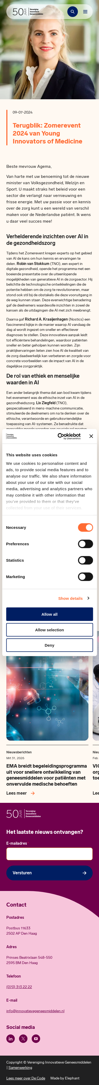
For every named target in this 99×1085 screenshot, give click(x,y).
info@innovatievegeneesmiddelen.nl (35, 1011)
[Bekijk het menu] (85, 11)
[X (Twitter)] (23, 1038)
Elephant (72, 1078)
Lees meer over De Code (25, 1078)
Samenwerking (20, 1067)
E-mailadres (17, 843)
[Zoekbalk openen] (72, 11)
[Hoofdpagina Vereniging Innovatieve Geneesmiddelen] (28, 12)
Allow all (49, 614)
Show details (70, 598)
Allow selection (49, 629)
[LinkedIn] (10, 1038)
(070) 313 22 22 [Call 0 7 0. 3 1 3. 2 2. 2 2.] (19, 987)
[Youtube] (36, 1038)
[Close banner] (91, 436)
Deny (49, 645)
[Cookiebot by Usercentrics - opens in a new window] (60, 436)
